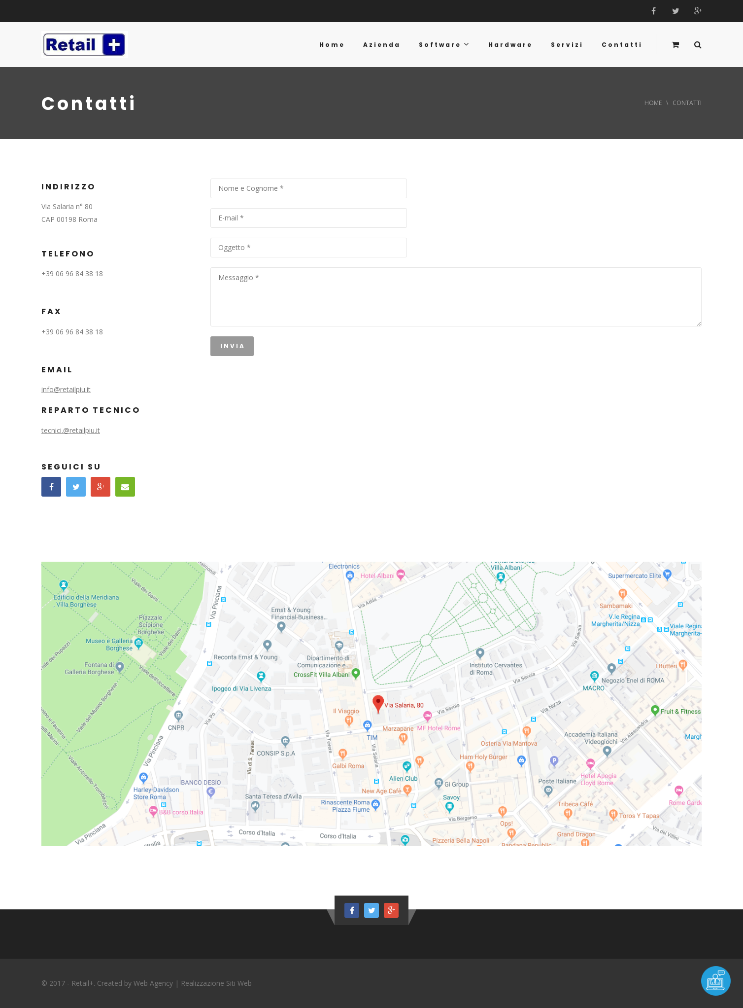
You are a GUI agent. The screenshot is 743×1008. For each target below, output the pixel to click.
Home (332, 44)
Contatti (622, 44)
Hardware (510, 44)
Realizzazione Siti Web (216, 983)
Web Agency (153, 983)
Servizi (567, 44)
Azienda (382, 44)
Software (444, 44)
